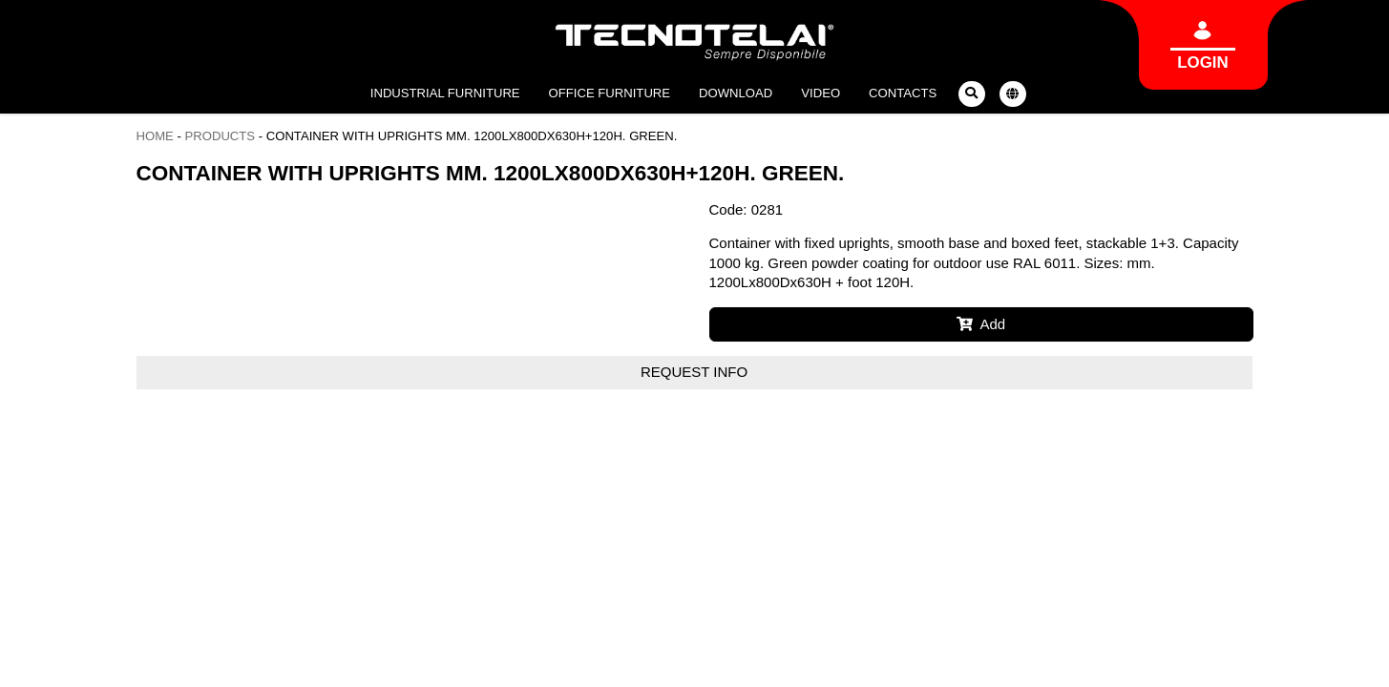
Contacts (903, 93)
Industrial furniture (445, 93)
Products (220, 136)
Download (735, 93)
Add (981, 324)
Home (155, 136)
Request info (694, 372)
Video (820, 93)
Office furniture (609, 93)
